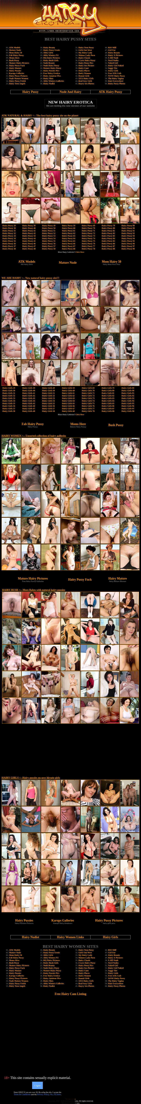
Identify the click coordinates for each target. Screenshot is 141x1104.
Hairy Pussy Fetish (17, 81)
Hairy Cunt (83, 68)
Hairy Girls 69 (88, 388)
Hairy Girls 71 (88, 393)
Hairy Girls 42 (28, 395)
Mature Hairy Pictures (19, 63)
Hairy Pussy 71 (88, 231)
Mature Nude (15, 50)
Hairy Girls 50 (48, 390)
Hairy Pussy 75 (88, 241)
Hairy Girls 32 (8, 395)
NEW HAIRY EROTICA (70, 102)
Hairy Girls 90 (128, 390)
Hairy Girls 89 (128, 388)
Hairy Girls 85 (108, 403)
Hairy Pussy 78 (88, 249)
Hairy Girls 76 (88, 406)
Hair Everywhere (115, 81)
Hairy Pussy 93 (128, 236)
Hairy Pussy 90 (128, 228)
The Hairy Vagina (116, 78)
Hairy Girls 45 (28, 403)
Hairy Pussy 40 (28, 228)
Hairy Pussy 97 (128, 246)
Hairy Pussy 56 (48, 243)
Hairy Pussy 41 (28, 231)
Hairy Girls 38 (8, 411)
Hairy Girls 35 (8, 403)
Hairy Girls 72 (88, 395)
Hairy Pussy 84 (108, 238)
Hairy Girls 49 (48, 388)
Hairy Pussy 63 (68, 236)
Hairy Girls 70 (88, 390)
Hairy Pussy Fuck (17, 65)
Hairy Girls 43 (28, 398)
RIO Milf (112, 47)
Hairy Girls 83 (108, 398)
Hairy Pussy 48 (28, 249)
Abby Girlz (48, 53)
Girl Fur (112, 50)
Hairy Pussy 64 (68, 238)
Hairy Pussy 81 (108, 231)
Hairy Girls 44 (28, 401)
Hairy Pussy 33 (9, 236)
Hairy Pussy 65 (68, 241)
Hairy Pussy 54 (48, 238)
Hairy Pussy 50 (48, 228)
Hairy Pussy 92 (128, 233)
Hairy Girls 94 (128, 401)
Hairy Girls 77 (88, 408)
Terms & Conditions (22, 1094)
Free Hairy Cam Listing (70, 994)
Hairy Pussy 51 (48, 231)
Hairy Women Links (70, 937)
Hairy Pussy (31, 92)
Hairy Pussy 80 (108, 228)
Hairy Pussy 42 (28, 233)
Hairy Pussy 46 (28, 243)
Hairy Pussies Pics (51, 71)
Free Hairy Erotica (51, 73)
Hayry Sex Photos (86, 83)
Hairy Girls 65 (68, 403)
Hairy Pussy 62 (68, 233)
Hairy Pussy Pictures (18, 76)
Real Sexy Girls (85, 81)
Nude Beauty (49, 63)
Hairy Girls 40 (28, 390)
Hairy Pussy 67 (68, 246)
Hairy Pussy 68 (68, 249)
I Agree (37, 1085)
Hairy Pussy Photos (116, 83)
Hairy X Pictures (115, 55)
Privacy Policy (43, 1094)
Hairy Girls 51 (48, 393)
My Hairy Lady (85, 53)
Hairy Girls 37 (8, 408)
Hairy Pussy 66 (68, 243)
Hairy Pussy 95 (128, 241)
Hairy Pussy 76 (88, 243)
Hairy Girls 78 (88, 411)
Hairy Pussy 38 (9, 249)
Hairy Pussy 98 (128, 249)
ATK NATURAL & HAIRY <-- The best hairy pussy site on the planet (40, 115)
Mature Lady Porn (86, 55)
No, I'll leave (55, 1094)
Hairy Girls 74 (88, 401)
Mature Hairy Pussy (52, 68)
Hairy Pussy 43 (28, 236)
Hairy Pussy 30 (9, 228)
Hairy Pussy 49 (48, 225)
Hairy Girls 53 (48, 398)
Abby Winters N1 (51, 55)
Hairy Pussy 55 (48, 241)
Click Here (79, 252)
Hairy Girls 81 (108, 393)
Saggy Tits (112, 68)
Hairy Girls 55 (48, 403)
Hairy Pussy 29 (9, 225)
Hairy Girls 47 (28, 408)
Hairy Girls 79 (108, 388)
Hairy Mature (15, 68)
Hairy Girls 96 (128, 406)
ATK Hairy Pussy (110, 92)
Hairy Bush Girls (50, 60)
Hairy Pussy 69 (88, 225)
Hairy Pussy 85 (108, 241)
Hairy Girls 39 (28, 388)
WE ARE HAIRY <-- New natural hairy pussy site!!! (30, 278)
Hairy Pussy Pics (85, 63)
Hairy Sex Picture (86, 65)
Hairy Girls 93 (128, 398)
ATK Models (14, 47)
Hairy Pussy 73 (88, 236)
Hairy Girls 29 (8, 388)
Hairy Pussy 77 (88, 246)
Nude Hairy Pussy (51, 65)
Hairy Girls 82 (108, 395)
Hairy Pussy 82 (108, 233)
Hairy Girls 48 (28, 411)
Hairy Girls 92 (128, 395)
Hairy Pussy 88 (108, 249)
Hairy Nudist (49, 83)
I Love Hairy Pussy (86, 60)
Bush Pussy (14, 60)
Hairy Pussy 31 (9, 231)
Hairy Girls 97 (128, 408)
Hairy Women (84, 73)
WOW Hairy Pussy (116, 76)
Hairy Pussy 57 (48, 246)
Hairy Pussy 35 (9, 241)
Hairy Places (84, 71)
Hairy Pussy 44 (28, 238)
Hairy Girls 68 (68, 411)
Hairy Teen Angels (17, 83)
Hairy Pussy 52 (48, 233)
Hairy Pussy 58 (48, 249)
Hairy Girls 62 (68, 395)
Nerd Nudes (113, 60)
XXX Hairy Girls (86, 78)
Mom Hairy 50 (15, 53)
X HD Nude (113, 58)
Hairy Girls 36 (8, 406)
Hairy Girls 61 (68, 393)
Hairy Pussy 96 (128, 243)
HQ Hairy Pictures (51, 58)
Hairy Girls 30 (8, 390)
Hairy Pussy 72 (88, 233)
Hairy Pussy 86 (108, 243)
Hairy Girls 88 (108, 411)
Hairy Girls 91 (128, 393)
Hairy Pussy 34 (9, 238)
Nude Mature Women (18, 78)
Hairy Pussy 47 (28, 246)
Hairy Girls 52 (48, 395)
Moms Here (14, 58)
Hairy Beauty (49, 47)
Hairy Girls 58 (48, 411)
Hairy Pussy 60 (68, 228)
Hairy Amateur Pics (52, 76)
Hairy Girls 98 (128, 411)
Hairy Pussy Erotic (51, 50)
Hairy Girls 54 (48, 401)
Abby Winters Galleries (53, 81)
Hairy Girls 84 (108, 401)
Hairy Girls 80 (108, 390)
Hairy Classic (84, 58)
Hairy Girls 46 (28, 406)
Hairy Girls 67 (68, 408)
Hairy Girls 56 (48, 406)
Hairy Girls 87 (108, 408)
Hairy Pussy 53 (48, 236)
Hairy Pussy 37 (9, 246)
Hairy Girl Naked (116, 65)
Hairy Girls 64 (68, 401)
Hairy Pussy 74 (88, 238)
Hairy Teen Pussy (86, 47)
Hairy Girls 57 (48, 408)
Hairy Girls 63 (68, 398)
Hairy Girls (113, 71)
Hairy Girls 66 (68, 406)
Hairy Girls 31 (8, 393)
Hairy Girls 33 (8, 398)
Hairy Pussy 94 (128, 238)
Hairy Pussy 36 (9, 243)
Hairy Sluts (48, 78)
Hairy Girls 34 (8, 401)
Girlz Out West (85, 50)
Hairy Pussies (15, 71)
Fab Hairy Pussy (16, 55)
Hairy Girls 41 (28, 393)
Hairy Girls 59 (68, 388)
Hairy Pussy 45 (28, 241)
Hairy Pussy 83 (108, 236)
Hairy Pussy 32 (9, 233)
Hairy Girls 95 (128, 403)
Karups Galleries (16, 73)
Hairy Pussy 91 (128, 231)
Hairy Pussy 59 (68, 225)
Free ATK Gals (114, 73)
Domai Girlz (83, 76)
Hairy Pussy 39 (28, 225)
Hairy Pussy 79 (108, 225)
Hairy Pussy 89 (128, 225)
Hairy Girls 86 (108, 406)
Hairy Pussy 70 (88, 228)
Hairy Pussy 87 (108, 246)
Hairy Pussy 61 (68, 231)
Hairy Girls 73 (88, 398)
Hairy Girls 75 (88, 403)
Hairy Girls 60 (68, 390)
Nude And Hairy (70, 92)
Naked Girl (113, 63)
